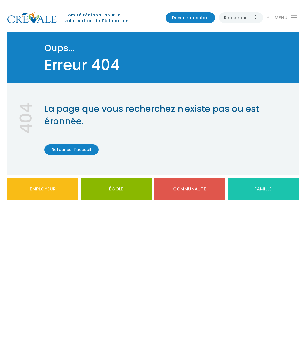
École (116, 190)
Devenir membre (190, 17)
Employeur (43, 190)
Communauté (189, 190)
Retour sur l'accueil (71, 149)
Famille (262, 190)
